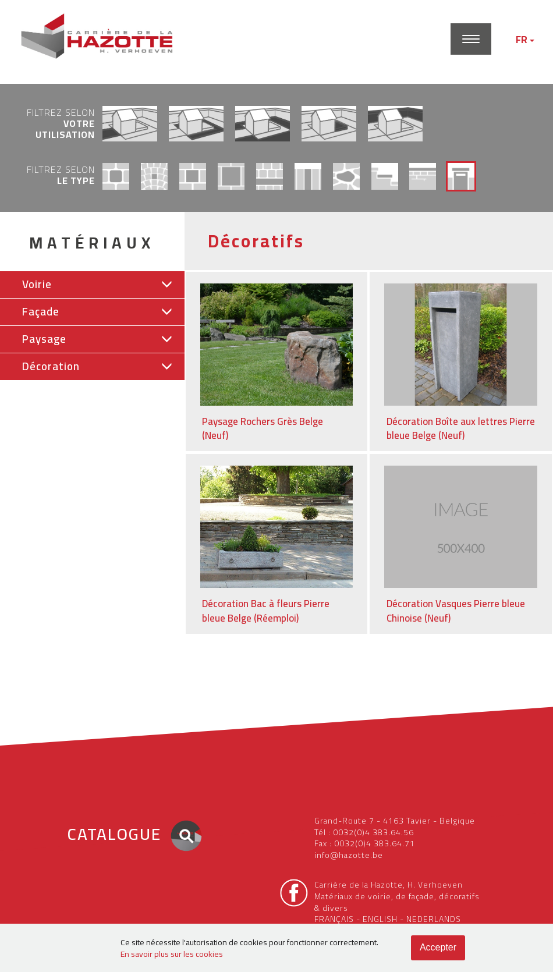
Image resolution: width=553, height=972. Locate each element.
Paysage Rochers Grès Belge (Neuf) (262, 428)
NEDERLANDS (433, 919)
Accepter (438, 947)
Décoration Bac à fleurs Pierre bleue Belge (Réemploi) (265, 611)
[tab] (92, 285)
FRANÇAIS (334, 919)
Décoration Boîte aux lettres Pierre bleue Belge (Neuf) (461, 428)
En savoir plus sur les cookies (171, 954)
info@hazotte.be (348, 855)
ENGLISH (380, 919)
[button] (92, 284)
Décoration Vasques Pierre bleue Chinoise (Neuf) (456, 611)
